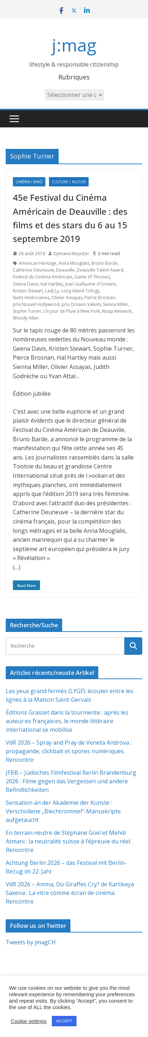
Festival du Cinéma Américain (42, 277)
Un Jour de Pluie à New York (72, 311)
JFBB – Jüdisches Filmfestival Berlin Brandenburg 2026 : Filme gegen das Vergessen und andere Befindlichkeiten (71, 781)
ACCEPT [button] (64, 1021)
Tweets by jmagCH (31, 942)
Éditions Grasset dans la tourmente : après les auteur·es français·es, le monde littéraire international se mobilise (67, 721)
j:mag (74, 45)
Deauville (65, 270)
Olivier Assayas (66, 297)
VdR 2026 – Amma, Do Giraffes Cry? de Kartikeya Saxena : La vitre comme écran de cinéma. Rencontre (70, 892)
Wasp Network (117, 311)
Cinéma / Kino (29, 181)
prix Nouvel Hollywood (36, 304)
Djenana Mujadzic (71, 253)
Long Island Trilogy (80, 291)
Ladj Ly (52, 291)
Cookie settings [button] (28, 1021)
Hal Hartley (51, 284)
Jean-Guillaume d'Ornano (90, 284)
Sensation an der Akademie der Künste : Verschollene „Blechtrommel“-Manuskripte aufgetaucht (63, 811)
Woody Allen (26, 318)
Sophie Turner (27, 311)
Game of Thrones (92, 277)
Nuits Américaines (31, 297)
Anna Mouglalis (74, 263)
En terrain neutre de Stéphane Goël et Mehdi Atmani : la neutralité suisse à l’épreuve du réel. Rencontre (68, 841)
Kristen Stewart (28, 291)
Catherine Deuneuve (33, 270)
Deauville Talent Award (100, 270)
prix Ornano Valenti (81, 304)
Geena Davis (25, 284)
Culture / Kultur (69, 181)
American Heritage (37, 263)
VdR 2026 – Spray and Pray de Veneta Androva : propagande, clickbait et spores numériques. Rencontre (69, 751)
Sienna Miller (115, 304)
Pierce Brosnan (99, 297)
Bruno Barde (105, 263)
